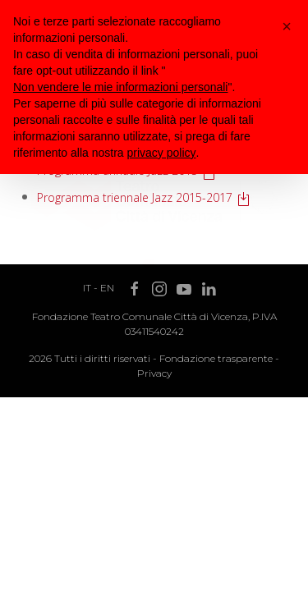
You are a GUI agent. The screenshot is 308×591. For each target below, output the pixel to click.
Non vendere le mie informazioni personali (120, 87)
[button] (287, 26)
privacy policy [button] (161, 152)
